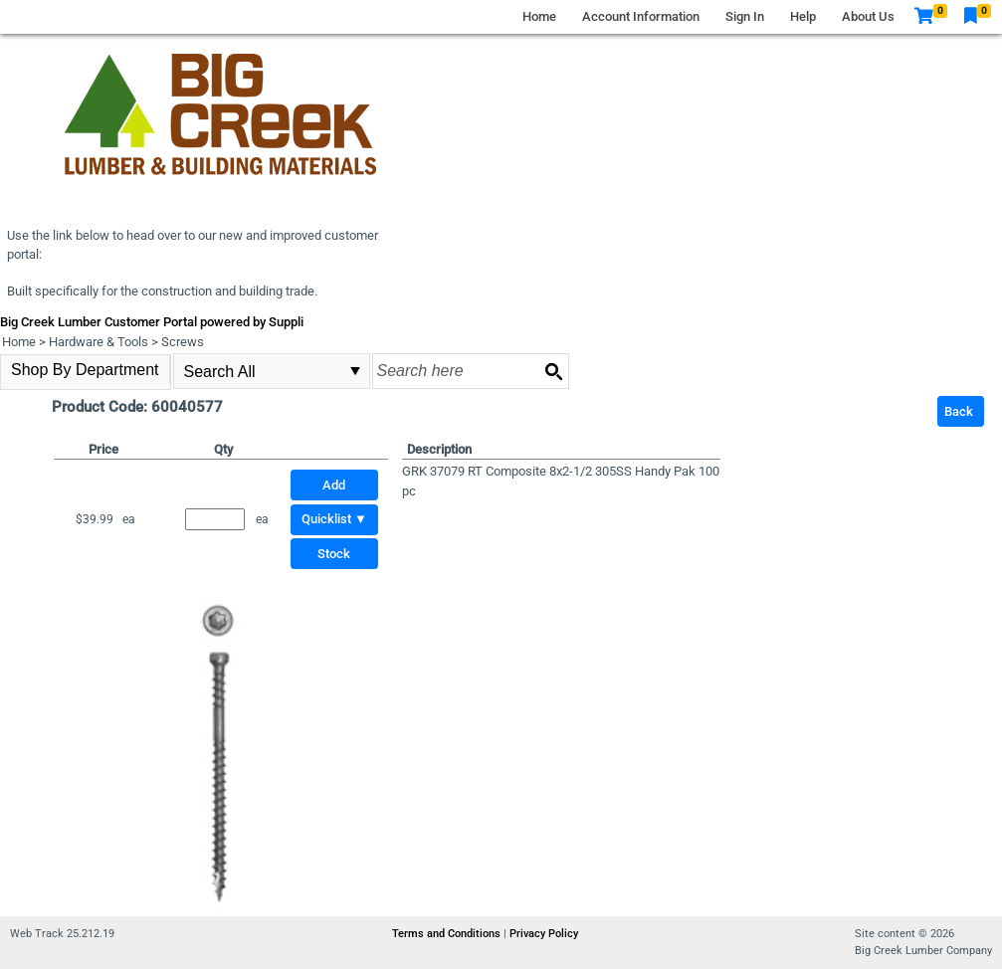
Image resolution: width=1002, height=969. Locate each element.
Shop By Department (85, 369)
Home (539, 16)
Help (803, 16)
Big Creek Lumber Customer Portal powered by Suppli (151, 321)
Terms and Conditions (447, 933)
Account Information (641, 16)
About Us (868, 16)
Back (958, 411)
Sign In (744, 16)
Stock (333, 553)
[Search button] (553, 371)
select (355, 371)
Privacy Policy (543, 933)
